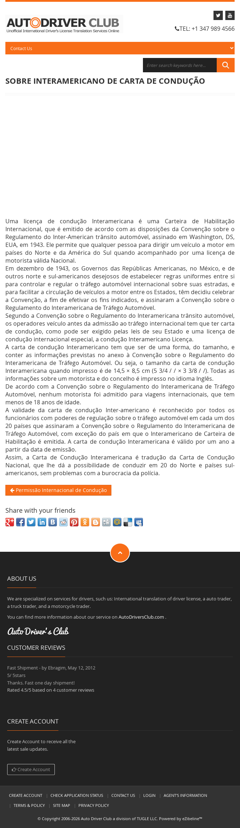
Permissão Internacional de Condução (58, 490)
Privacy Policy (93, 805)
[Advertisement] (120, 156)
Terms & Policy (29, 805)
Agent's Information (185, 795)
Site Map (61, 805)
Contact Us (123, 795)
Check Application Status (77, 795)
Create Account (31, 769)
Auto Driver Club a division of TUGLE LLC (119, 818)
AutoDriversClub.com (141, 617)
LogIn (149, 795)
